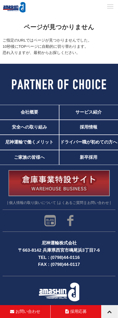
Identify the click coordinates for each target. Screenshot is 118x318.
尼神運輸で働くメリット (29, 142)
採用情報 (88, 127)
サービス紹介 (88, 112)
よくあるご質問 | (71, 203)
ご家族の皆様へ (29, 157)
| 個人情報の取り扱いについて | (32, 203)
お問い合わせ (25, 311)
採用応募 (76, 311)
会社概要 (29, 112)
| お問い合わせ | (98, 203)
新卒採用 (88, 157)
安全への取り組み (29, 127)
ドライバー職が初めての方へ (88, 142)
